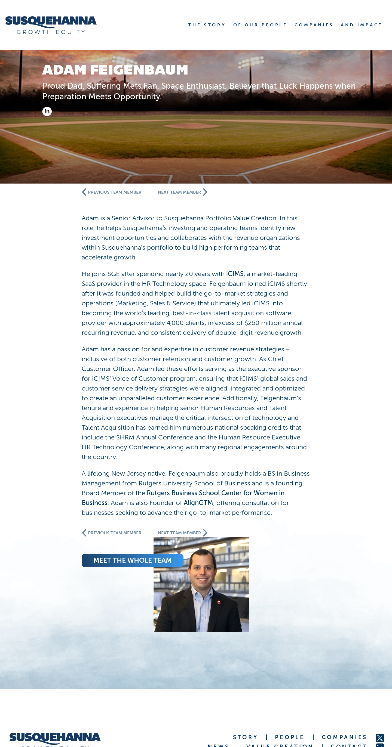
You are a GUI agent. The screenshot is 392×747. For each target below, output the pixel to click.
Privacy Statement (367, 713)
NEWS (218, 687)
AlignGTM (318, 512)
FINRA (338, 713)
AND (362, 24)
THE (207, 24)
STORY (245, 678)
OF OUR (260, 24)
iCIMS (322, 274)
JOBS (357, 697)
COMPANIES (344, 678)
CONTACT (349, 687)
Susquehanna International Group (92, 713)
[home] (57, 25)
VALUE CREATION (280, 687)
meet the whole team (219, 580)
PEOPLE (290, 678)
